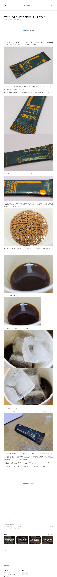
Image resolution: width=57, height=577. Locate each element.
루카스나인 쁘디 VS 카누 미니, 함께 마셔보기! (12, 526)
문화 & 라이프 (7, 524)
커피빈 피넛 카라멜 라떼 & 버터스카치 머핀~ (12, 528)
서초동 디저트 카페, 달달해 (9, 529)
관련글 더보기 (50, 534)
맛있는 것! (12, 524)
